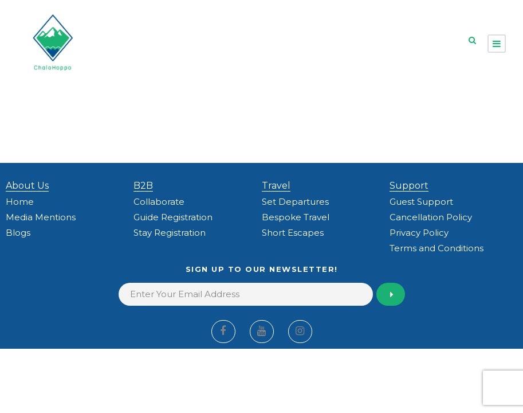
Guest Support (421, 201)
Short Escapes (293, 232)
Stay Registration (169, 232)
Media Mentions (41, 217)
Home (20, 201)
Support (409, 185)
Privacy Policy (419, 232)
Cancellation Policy (431, 217)
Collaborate (158, 201)
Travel (276, 185)
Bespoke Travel (295, 217)
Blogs (18, 232)
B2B (143, 185)
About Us (27, 185)
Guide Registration (173, 217)
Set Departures (295, 201)
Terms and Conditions (436, 248)
